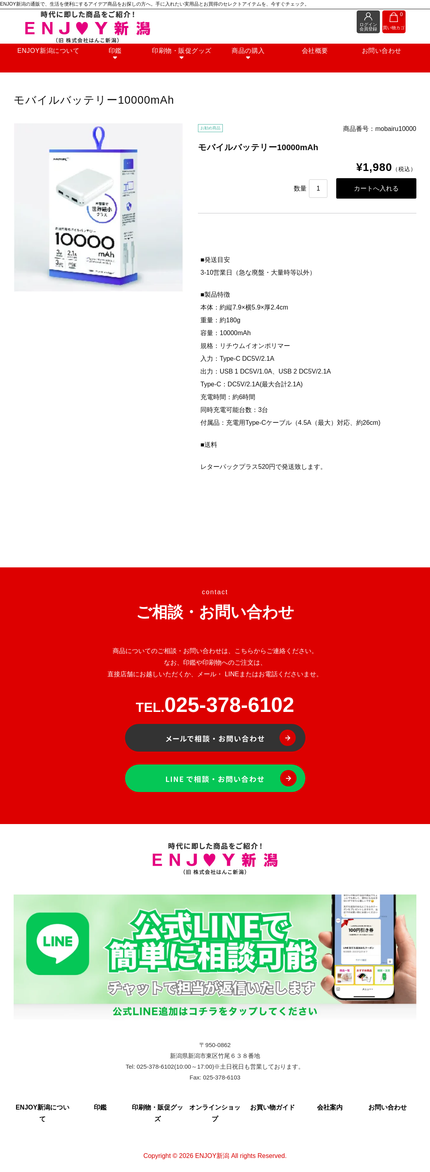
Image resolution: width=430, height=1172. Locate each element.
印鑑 (119, 59)
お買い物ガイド (272, 1108)
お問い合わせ (374, 56)
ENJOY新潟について (56, 56)
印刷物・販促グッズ (183, 59)
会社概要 (310, 56)
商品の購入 (246, 59)
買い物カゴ (393, 21)
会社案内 (330, 1108)
